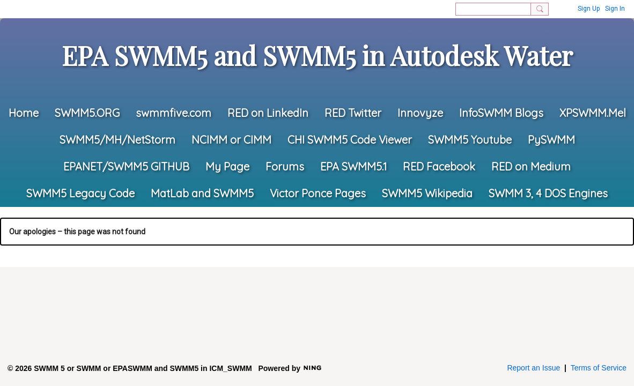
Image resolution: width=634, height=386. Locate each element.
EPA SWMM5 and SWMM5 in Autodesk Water (317, 55)
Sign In (615, 8)
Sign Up (589, 8)
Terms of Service (598, 367)
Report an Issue (533, 367)
